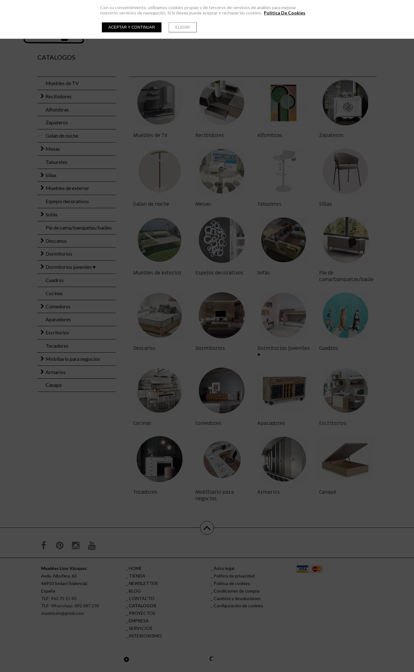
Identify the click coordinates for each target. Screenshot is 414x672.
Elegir (182, 27)
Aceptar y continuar (131, 27)
